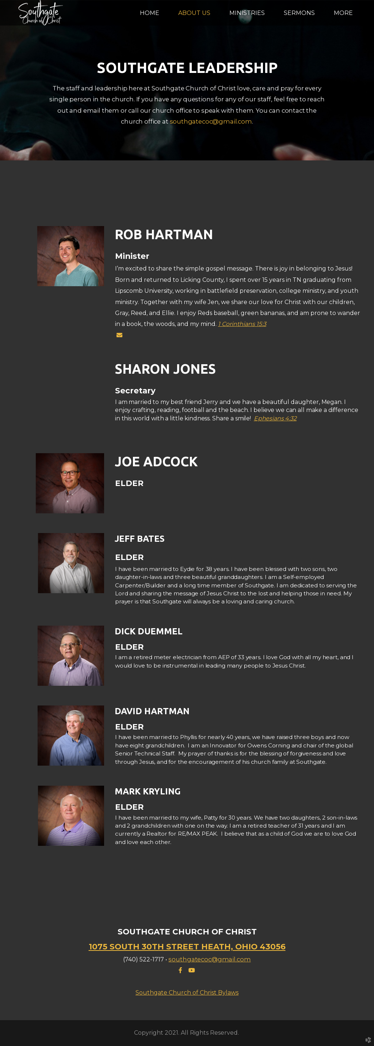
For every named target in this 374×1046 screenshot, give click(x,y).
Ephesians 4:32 (275, 418)
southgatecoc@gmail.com (211, 121)
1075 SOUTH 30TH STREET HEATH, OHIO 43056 (187, 946)
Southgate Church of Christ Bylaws (187, 992)
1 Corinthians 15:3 (242, 323)
